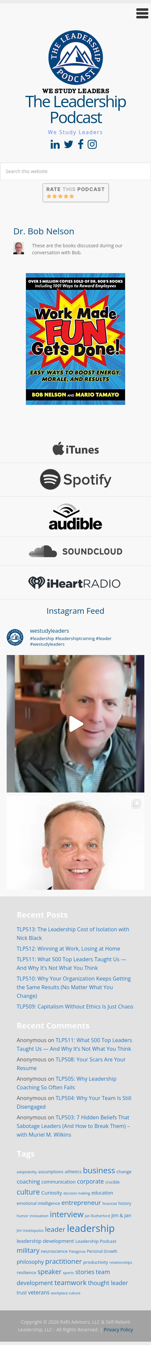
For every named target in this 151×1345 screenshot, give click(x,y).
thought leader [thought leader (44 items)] (108, 1283)
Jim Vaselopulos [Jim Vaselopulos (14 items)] (30, 1230)
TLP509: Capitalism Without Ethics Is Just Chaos (75, 1006)
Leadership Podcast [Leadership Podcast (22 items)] (95, 1241)
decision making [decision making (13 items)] (76, 1193)
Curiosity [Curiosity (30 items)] (51, 1192)
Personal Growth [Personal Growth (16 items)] (102, 1251)
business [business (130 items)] (99, 1170)
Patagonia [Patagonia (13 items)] (77, 1251)
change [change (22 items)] (123, 1172)
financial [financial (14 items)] (109, 1203)
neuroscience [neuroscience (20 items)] (54, 1251)
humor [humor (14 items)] (22, 1215)
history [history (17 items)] (124, 1203)
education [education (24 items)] (102, 1193)
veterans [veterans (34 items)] (39, 1292)
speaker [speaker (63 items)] (49, 1271)
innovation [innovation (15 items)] (39, 1215)
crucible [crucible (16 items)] (112, 1182)
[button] (75, 13)
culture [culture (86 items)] (28, 1192)
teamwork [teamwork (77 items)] (70, 1282)
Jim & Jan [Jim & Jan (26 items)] (121, 1215)
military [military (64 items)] (28, 1250)
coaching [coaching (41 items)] (28, 1181)
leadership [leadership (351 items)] (91, 1228)
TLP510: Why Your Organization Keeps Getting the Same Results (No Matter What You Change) (74, 987)
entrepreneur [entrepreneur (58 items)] (81, 1202)
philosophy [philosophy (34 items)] (30, 1261)
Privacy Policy (118, 1329)
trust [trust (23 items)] (22, 1292)
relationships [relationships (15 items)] (120, 1262)
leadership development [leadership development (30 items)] (45, 1240)
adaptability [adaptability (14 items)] (27, 1171)
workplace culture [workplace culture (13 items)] (66, 1293)
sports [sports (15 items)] (68, 1272)
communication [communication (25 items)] (58, 1182)
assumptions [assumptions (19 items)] (50, 1172)
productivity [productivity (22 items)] (95, 1262)
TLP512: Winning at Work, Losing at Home (68, 948)
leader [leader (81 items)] (55, 1229)
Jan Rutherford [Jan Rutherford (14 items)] (97, 1215)
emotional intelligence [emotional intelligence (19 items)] (38, 1203)
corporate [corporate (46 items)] (90, 1181)
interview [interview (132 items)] (66, 1214)
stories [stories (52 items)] (84, 1271)
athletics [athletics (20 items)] (73, 1172)
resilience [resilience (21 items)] (26, 1272)
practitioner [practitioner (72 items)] (63, 1261)
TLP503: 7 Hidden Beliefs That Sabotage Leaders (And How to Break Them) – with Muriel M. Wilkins (73, 1126)
